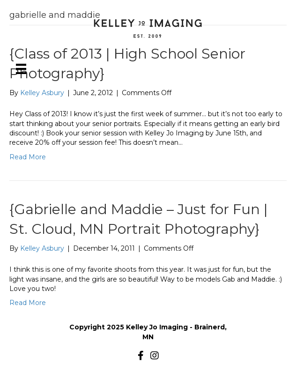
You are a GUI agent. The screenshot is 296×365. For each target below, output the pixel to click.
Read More (27, 157)
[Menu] (21, 69)
